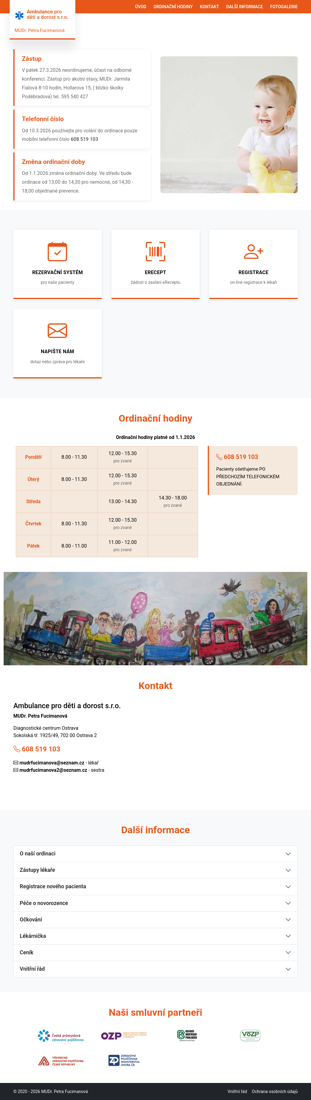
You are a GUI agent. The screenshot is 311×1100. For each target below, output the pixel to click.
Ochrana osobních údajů (275, 1091)
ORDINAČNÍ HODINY (173, 6)
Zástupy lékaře (37, 870)
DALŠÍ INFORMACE (244, 6)
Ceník (26, 952)
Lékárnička (33, 936)
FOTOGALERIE (284, 6)
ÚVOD (140, 6)
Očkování (31, 920)
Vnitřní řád (32, 969)
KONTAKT (209, 6)
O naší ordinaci (38, 854)
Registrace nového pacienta (53, 886)
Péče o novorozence (44, 903)
